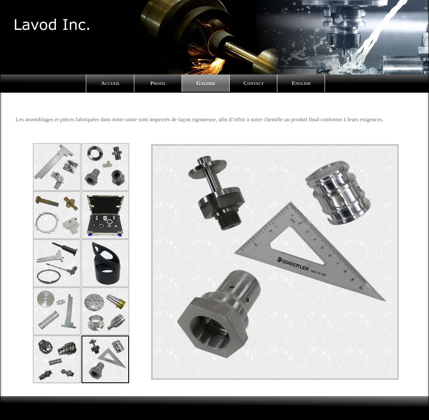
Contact (253, 83)
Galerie (206, 83)
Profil (158, 83)
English (301, 83)
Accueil (110, 83)
